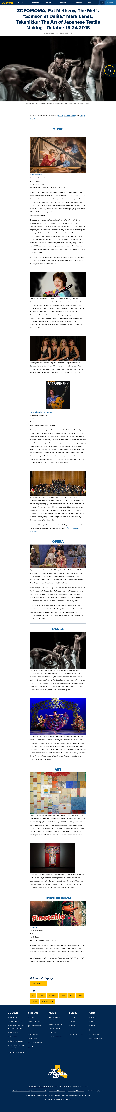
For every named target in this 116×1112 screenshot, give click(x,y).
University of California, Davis (39, 1086)
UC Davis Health (13, 1017)
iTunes (60, 115)
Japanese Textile (47, 1001)
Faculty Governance (76, 1034)
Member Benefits (54, 1028)
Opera (71, 995)
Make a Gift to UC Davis (16, 1052)
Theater (34, 1001)
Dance (80, 995)
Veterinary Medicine (15, 1021)
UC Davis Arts (12, 1037)
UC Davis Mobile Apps (15, 1041)
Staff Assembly (94, 1034)
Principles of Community (57, 1091)
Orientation (32, 1017)
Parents (31, 1047)
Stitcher (67, 115)
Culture (41, 995)
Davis (63, 995)
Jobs (90, 1030)
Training (92, 1021)
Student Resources (34, 1021)
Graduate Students (34, 1025)
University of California (76, 1091)
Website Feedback (95, 1038)
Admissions (35, 2)
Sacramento (52, 995)
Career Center (33, 1038)
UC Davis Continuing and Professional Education (16, 1026)
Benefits (72, 1030)
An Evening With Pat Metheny (41, 412)
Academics (49, 2)
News (90, 2)
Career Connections (55, 1024)
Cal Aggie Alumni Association (54, 1018)
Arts (33, 995)
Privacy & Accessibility (39, 1091)
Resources (72, 1017)
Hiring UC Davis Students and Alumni (16, 1046)
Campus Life (78, 2)
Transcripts (52, 1032)
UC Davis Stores (13, 1032)
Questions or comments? (21, 1091)
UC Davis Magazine (55, 1037)
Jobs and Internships (35, 1042)
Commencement (33, 1034)
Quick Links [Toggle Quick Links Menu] (109, 3)
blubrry (73, 115)
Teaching (72, 1021)
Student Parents (33, 1030)
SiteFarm (68, 1099)
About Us (20, 2)
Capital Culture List (38, 983)
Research (63, 2)
